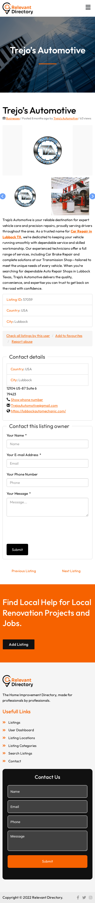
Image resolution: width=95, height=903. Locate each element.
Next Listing (71, 571)
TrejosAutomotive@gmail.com (34, 405)
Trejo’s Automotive (65, 118)
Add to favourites (68, 335)
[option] (47, 150)
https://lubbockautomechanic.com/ (38, 411)
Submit (17, 549)
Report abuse (22, 341)
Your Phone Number (22, 474)
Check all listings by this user (28, 335)
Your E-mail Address (24, 455)
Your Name (17, 435)
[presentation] (45, 530)
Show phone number (27, 399)
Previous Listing (24, 571)
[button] (88, 7)
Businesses (13, 118)
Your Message (19, 493)
